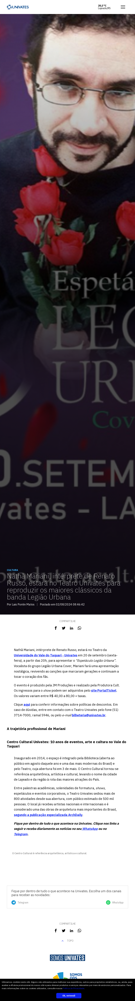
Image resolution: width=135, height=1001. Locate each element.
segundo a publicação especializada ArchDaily (48, 815)
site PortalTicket (103, 690)
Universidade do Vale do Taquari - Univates (45, 655)
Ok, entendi (68, 995)
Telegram (20, 834)
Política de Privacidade (73, 988)
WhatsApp (90, 829)
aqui (27, 704)
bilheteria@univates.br (88, 715)
